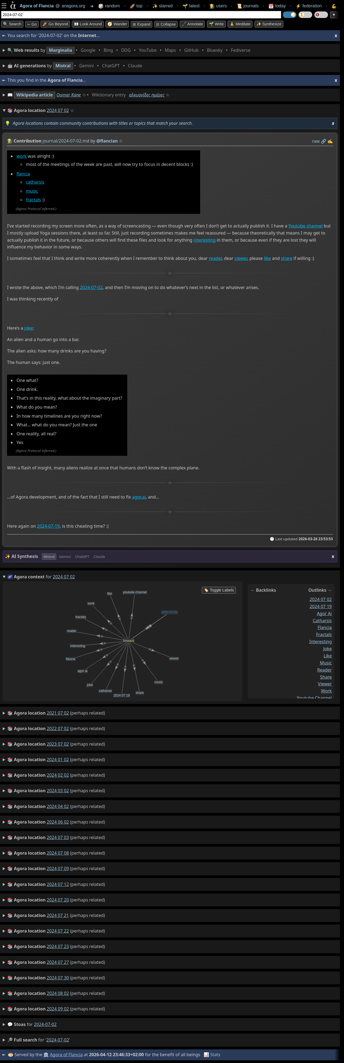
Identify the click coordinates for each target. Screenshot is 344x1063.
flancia (23, 174)
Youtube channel (305, 226)
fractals (33, 200)
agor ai (324, 613)
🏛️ (46, 1055)
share (286, 259)
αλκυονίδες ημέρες (147, 95)
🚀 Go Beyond (55, 24)
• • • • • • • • (130, 50)
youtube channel (314, 698)
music (32, 191)
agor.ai (139, 497)
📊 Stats (212, 1055)
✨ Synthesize (268, 24)
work (22, 156)
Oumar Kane (69, 95)
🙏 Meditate (240, 24)
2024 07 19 (320, 606)
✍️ (330, 141)
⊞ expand (141, 24)
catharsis (35, 182)
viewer (240, 259)
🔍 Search (12, 24)
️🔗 (323, 141)
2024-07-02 (91, 288)
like (267, 259)
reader (215, 259)
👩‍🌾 (10, 141)
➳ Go (32, 24)
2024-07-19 (48, 526)
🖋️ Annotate (192, 24)
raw (316, 141)
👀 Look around (88, 24)
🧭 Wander (117, 24)
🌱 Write (216, 24)
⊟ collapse (166, 24)
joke (28, 328)
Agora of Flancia (66, 1055)
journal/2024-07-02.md (66, 141)
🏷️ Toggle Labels (219, 590)
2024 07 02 (320, 599)
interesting (204, 240)
